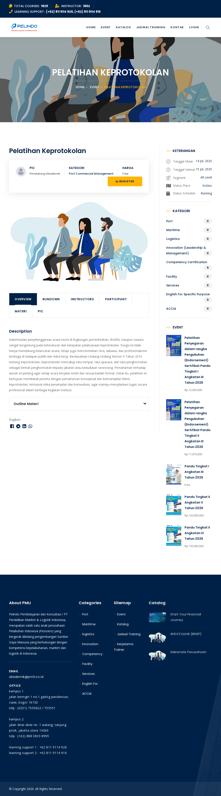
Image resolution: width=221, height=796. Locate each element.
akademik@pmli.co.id (26, 677)
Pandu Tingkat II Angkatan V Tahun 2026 (197, 502)
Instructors (82, 299)
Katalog (123, 27)
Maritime (173, 230)
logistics (173, 239)
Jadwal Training (151, 27)
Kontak (177, 27)
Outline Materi (26, 403)
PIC (40, 311)
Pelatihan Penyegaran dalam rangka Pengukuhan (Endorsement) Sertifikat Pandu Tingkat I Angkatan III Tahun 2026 (197, 360)
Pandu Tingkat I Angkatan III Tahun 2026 (197, 472)
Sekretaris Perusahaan (188, 652)
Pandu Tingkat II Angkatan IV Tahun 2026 (197, 533)
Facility (171, 276)
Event (106, 27)
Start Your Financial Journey (185, 617)
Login (194, 27)
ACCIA (171, 309)
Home (91, 27)
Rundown (51, 299)
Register (125, 181)
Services (172, 285)
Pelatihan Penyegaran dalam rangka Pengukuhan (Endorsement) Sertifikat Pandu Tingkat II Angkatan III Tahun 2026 (197, 424)
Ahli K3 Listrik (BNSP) (186, 634)
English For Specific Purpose (188, 294)
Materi (21, 311)
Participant (116, 299)
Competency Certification (186, 262)
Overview (23, 299)
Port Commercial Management (91, 174)
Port (169, 221)
